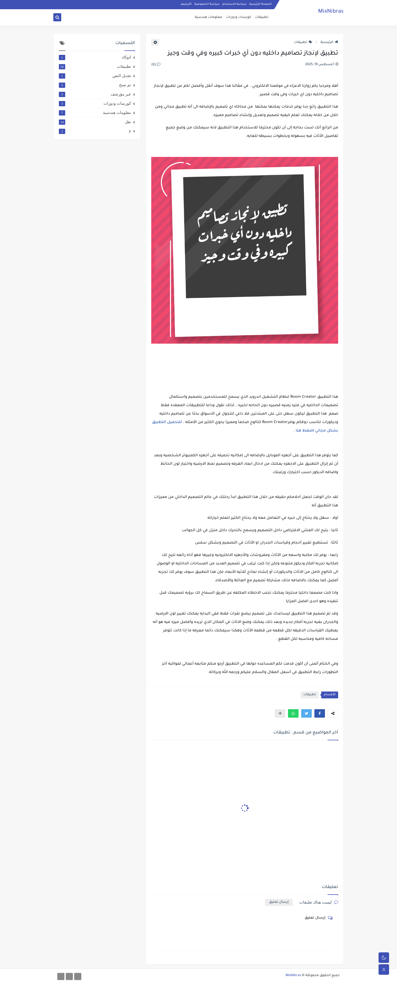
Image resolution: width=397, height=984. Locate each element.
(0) (155, 65)
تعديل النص (95, 75)
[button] (319, 713)
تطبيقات (261, 17)
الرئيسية (329, 42)
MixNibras (331, 12)
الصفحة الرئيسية (260, 4)
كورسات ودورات (238, 17)
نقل (95, 121)
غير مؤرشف (95, 94)
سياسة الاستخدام (234, 4)
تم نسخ (95, 85)
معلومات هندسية (208, 17)
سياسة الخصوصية (207, 4)
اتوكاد (95, 57)
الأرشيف (186, 4)
